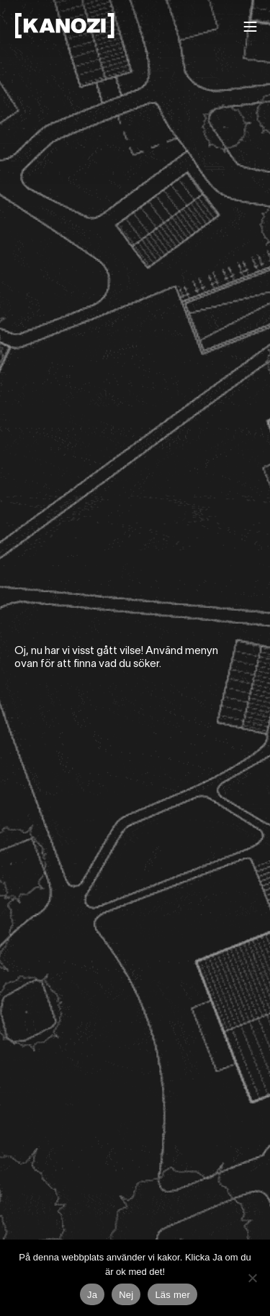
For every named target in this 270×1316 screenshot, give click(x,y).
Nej (126, 1294)
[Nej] (252, 1278)
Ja (92, 1294)
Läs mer (172, 1294)
